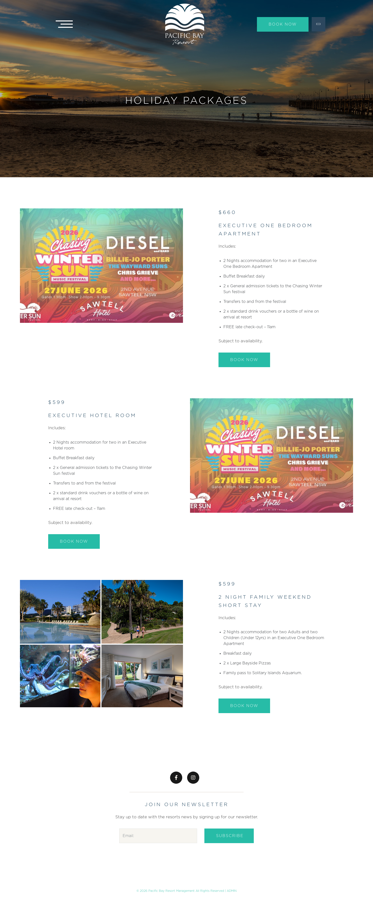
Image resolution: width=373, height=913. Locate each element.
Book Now (283, 24)
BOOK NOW (244, 360)
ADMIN (232, 890)
